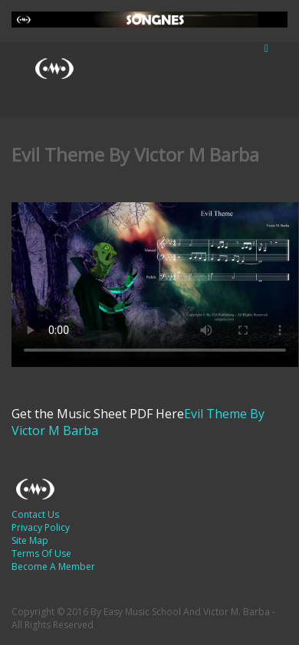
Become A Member (53, 566)
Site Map (30, 540)
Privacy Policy (41, 527)
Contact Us (35, 514)
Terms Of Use (41, 553)
